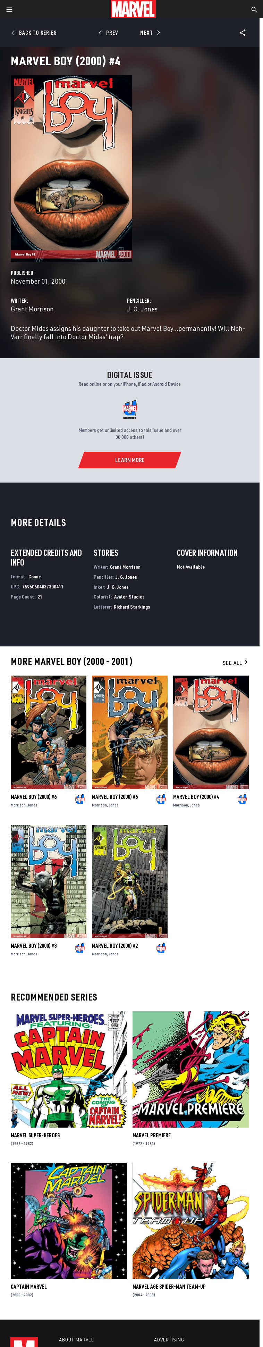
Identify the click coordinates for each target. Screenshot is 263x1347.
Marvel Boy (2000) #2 (115, 945)
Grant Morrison (32, 309)
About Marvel (76, 1339)
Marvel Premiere (152, 1135)
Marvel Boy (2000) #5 (115, 796)
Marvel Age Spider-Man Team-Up (169, 1286)
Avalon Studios (129, 597)
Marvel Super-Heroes (35, 1135)
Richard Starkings (132, 607)
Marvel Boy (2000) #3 (34, 945)
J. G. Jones (142, 309)
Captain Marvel (29, 1286)
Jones (32, 805)
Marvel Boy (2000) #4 (196, 796)
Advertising (169, 1339)
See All (235, 662)
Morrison (18, 805)
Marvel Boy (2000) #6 (34, 796)
